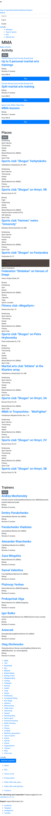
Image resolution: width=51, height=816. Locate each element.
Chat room (8, 753)
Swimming (8, 711)
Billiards (7, 671)
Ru (3, 27)
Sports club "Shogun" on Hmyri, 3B (24, 468)
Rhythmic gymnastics (12, 733)
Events (13, 10)
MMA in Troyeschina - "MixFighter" (24, 411)
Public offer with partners (13, 786)
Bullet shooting (9, 723)
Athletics (7, 703)
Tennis (6, 726)
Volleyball (7, 683)
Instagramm (8, 811)
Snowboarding (9, 716)
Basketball (8, 666)
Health (6, 688)
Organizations (9, 746)
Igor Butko (8, 613)
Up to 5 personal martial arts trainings (20, 63)
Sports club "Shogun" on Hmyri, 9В (24, 189)
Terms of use (9, 774)
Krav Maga (8, 701)
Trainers (29, 10)
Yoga (6, 691)
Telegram (7, 808)
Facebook (7, 806)
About (6, 766)
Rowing (7, 686)
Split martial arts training (18, 86)
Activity (18, 10)
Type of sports (5, 10)
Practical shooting (11, 721)
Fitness (7, 728)
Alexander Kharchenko (16, 541)
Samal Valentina (12, 570)
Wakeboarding (9, 678)
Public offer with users (12, 782)
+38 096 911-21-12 (7, 797)
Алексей (7, 630)
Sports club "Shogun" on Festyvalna (25, 252)
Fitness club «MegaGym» (18, 305)
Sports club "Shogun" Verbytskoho (24, 161)
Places (23, 10)
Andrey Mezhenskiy (14, 496)
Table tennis (8, 708)
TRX (5, 663)
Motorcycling (9, 706)
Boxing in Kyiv (9, 676)
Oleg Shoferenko (12, 644)
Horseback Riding (10, 698)
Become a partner (8, 761)
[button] (3, 20)
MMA (6, 661)
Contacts (7, 791)
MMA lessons (11, 108)
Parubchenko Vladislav (17, 527)
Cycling (7, 681)
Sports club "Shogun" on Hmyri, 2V (24, 440)
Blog (6, 751)
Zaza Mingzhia (11, 555)
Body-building (9, 673)
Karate (6, 693)
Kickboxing (8, 696)
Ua (1, 27)
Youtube (7, 813)
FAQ (5, 770)
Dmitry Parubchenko (15, 513)
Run (5, 668)
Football (7, 731)
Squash (7, 713)
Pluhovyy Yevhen (13, 584)
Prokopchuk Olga (13, 599)
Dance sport (8, 718)
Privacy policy (9, 778)
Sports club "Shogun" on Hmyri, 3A (24, 398)
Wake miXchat (5, 47)
